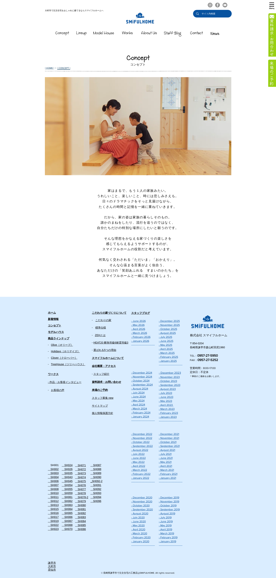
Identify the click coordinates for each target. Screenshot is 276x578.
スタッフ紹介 (101, 373)
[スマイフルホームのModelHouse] (103, 34)
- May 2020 (138, 525)
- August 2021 (167, 449)
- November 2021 (169, 437)
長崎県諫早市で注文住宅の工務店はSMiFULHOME (128, 573)
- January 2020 (140, 541)
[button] (271, 5)
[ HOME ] (49, 68)
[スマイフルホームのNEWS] (215, 34)
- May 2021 (165, 461)
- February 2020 (141, 537)
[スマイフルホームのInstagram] (210, 5)
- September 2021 (169, 445)
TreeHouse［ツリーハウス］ (68, 364)
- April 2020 (138, 529)
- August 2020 (139, 513)
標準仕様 (100, 327)
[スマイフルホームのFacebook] (217, 5)
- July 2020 (138, 517)
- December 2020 (141, 497)
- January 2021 (167, 477)
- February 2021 (168, 473)
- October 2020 (140, 505)
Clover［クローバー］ (64, 357)
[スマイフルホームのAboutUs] (149, 34)
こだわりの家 (103, 320)
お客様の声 (57, 390)
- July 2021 (165, 453)
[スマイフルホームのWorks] (127, 34)
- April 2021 (165, 465)
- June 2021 (166, 457)
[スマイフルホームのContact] (196, 34)
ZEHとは (100, 335)
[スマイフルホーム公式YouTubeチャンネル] (225, 5)
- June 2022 (138, 457)
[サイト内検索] (213, 13)
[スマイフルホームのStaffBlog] (173, 34)
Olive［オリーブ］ (62, 344)
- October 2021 (168, 441)
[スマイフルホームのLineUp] (81, 34)
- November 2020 (141, 501)
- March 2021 (166, 469)
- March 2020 (139, 533)
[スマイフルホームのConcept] (62, 34)
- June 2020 (138, 521)
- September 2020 (142, 509)
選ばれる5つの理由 (104, 350)
